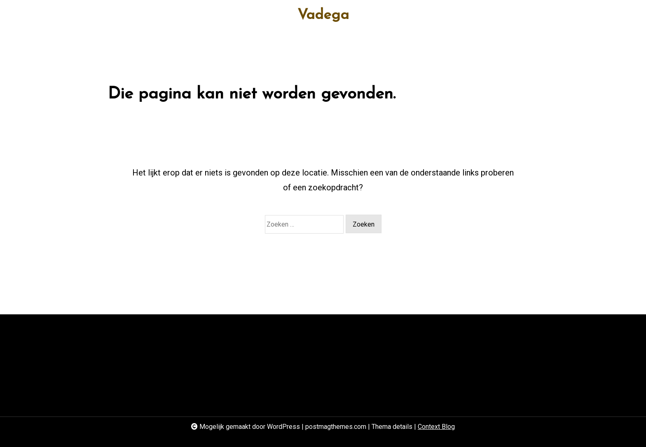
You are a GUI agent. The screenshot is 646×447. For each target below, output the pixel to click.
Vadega (323, 15)
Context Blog (436, 427)
